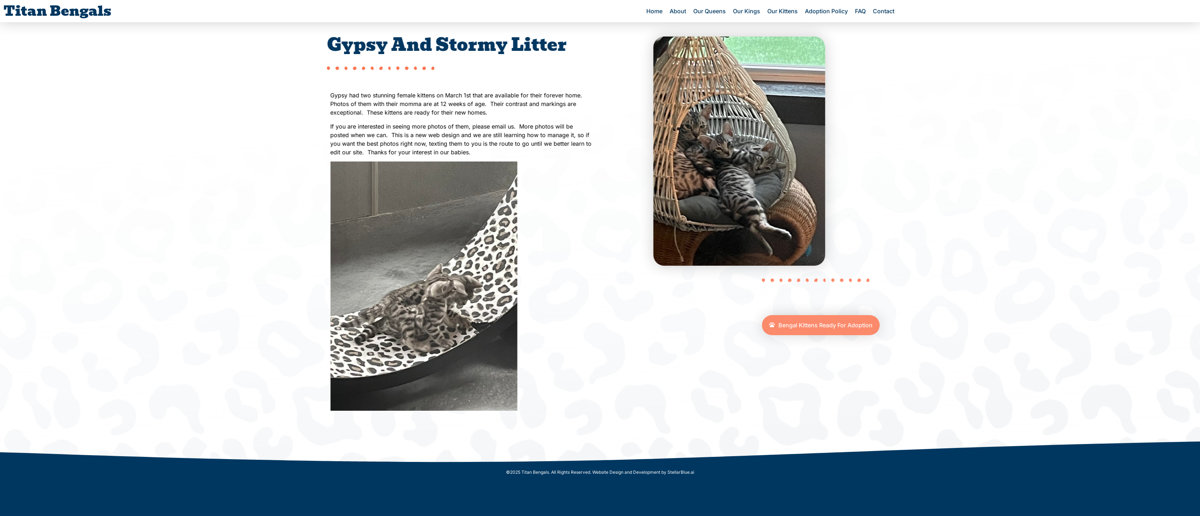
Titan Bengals (57, 11)
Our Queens (709, 11)
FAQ (860, 11)
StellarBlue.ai (680, 472)
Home (654, 11)
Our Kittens (782, 11)
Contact (883, 11)
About (678, 11)
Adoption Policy (826, 11)
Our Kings (746, 11)
